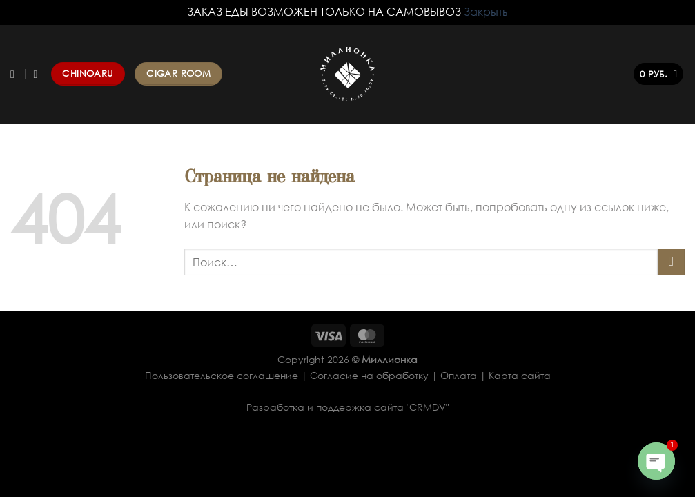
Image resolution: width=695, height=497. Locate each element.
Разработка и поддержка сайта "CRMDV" (347, 407)
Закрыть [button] (486, 12)
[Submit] (671, 261)
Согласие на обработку (369, 375)
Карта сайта (520, 375)
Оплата (458, 375)
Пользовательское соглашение (221, 375)
